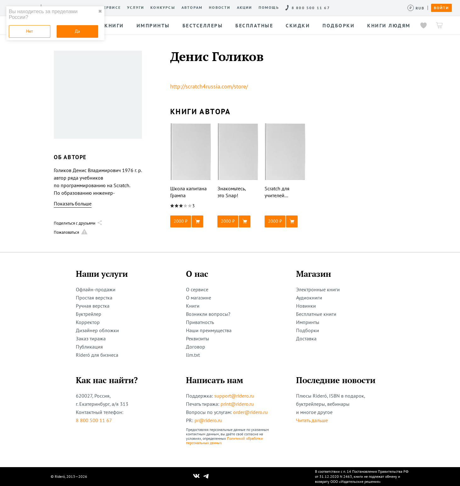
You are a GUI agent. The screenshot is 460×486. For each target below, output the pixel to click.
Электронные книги (318, 289)
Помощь (269, 7)
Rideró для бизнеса (97, 355)
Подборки (307, 330)
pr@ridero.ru (208, 420)
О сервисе (108, 7)
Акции (244, 7)
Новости (219, 7)
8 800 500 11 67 (94, 420)
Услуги (135, 7)
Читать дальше (312, 420)
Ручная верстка (92, 306)
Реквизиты (197, 338)
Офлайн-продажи (95, 289)
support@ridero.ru (234, 396)
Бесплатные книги (316, 314)
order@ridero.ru (250, 412)
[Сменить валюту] (416, 8)
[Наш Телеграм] (206, 476)
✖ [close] (100, 11)
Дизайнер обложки (97, 330)
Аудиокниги (309, 297)
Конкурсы (162, 7)
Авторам (192, 7)
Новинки (306, 306)
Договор (195, 347)
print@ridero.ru (237, 404)
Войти (441, 8)
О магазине (198, 297)
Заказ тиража (91, 338)
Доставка (306, 338)
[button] (190, 221)
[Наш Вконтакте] (196, 476)
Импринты (307, 322)
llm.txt (193, 355)
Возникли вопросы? (208, 314)
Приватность (200, 322)
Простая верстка (94, 297)
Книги (192, 306)
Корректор (88, 322)
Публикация (89, 347)
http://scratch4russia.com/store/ (209, 86)
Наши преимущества (209, 330)
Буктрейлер (88, 314)
